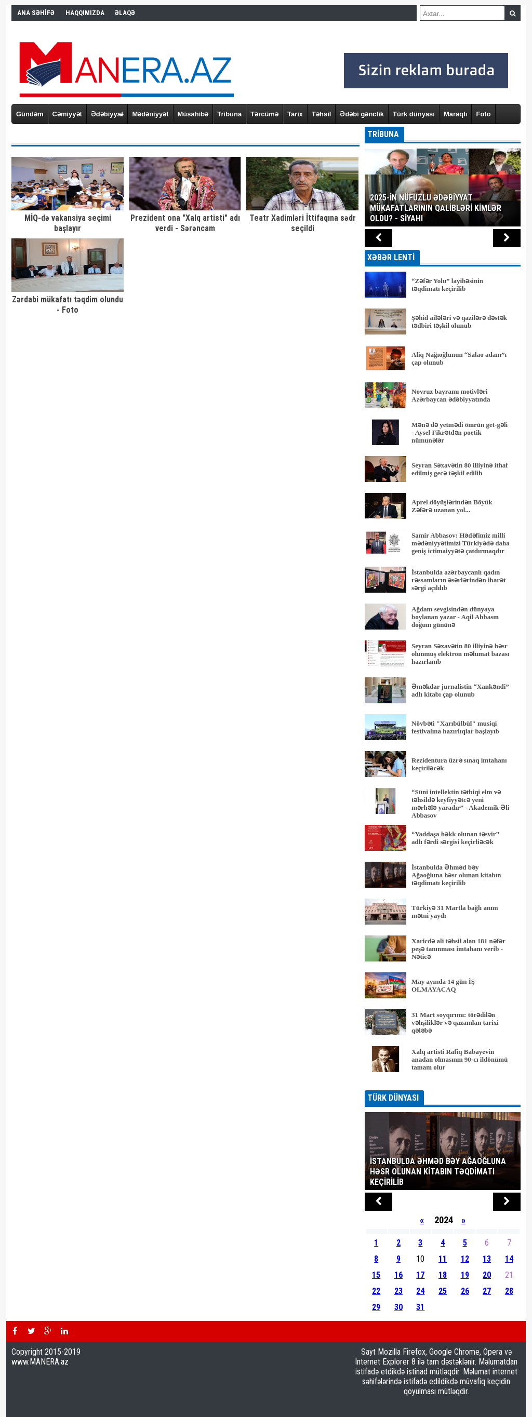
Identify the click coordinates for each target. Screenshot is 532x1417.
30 (398, 1307)
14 (509, 1259)
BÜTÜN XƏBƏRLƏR (443, 1083)
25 (442, 1291)
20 (487, 1275)
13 (487, 1259)
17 (420, 1275)
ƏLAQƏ (125, 13)
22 (376, 1291)
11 (442, 1259)
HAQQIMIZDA (84, 13)
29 (376, 1307)
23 (398, 1291)
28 (509, 1291)
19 (465, 1275)
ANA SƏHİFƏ (36, 13)
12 (465, 1259)
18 (442, 1275)
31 (420, 1307)
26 (465, 1291)
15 (376, 1275)
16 (398, 1275)
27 (487, 1291)
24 (420, 1291)
